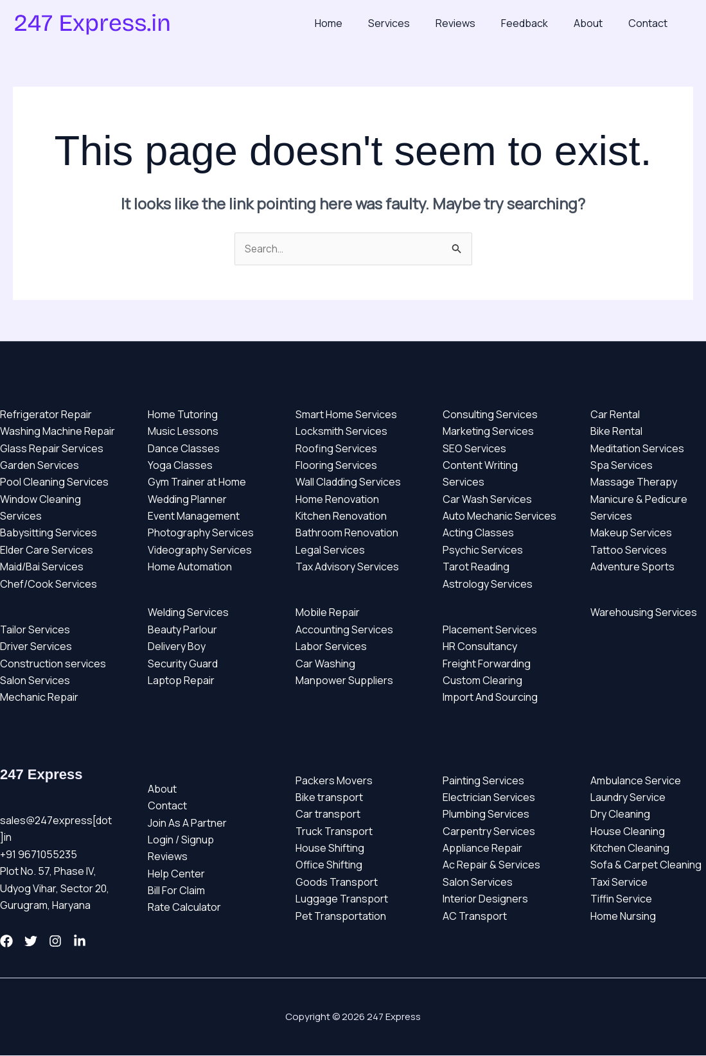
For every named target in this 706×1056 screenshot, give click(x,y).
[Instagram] (70, 941)
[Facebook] (6, 941)
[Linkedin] (102, 941)
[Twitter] (38, 941)
